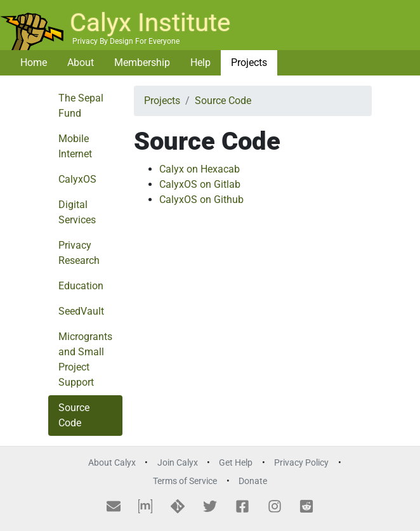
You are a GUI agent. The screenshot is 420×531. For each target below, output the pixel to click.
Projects (249, 62)
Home (33, 62)
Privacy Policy (301, 462)
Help (200, 62)
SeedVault (81, 311)
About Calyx (112, 462)
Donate (253, 481)
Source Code (73, 415)
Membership (142, 62)
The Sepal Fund (80, 105)
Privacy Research (79, 252)
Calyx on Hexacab (199, 169)
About (80, 62)
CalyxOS (77, 179)
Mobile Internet (75, 146)
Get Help (236, 462)
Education (80, 286)
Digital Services (77, 212)
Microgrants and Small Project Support (85, 359)
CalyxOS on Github (201, 199)
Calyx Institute (150, 22)
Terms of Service (185, 481)
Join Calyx (177, 462)
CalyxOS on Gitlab (199, 184)
